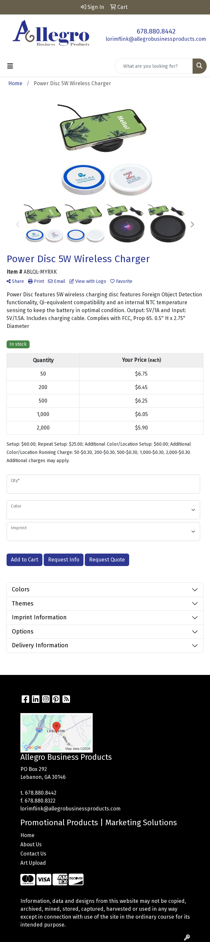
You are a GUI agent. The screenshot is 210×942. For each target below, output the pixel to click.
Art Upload (33, 863)
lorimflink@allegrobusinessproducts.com (156, 39)
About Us (31, 844)
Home (27, 835)
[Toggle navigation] (10, 66)
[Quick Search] (154, 66)
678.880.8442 (156, 31)
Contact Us (33, 854)
